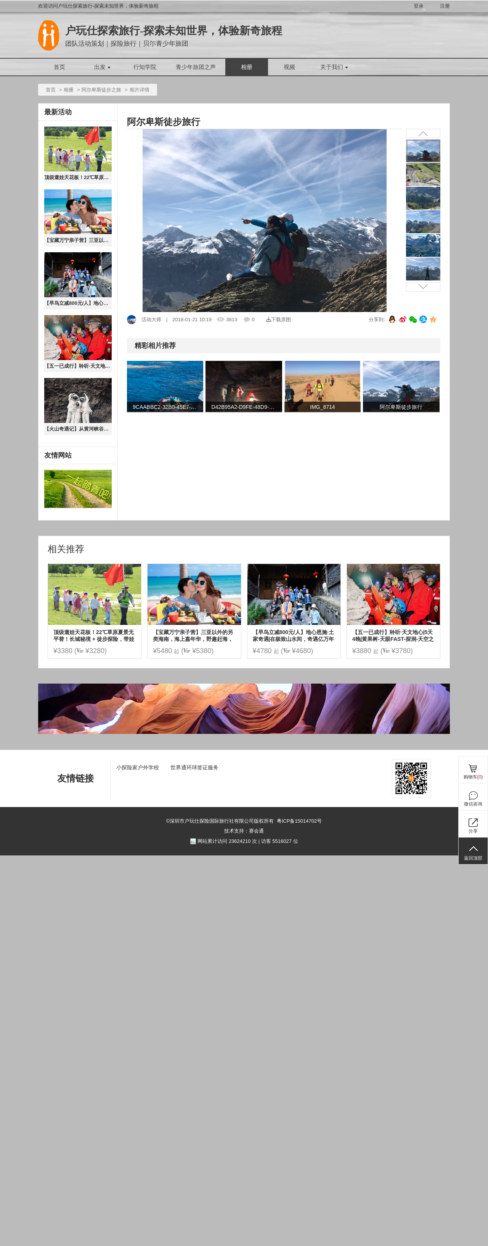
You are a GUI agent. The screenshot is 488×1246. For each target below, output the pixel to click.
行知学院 (144, 67)
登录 (419, 6)
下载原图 (278, 319)
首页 (59, 67)
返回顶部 (473, 858)
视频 (289, 67)
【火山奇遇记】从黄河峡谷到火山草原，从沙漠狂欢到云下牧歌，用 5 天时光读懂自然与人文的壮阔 (78, 429)
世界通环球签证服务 (194, 767)
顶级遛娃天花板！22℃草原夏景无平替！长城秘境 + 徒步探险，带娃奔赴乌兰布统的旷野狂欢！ (78, 177)
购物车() (473, 777)
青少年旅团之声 (196, 67)
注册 (445, 6)
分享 (473, 831)
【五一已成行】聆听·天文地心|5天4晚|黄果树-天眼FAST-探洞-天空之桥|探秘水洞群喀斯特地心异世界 (78, 366)
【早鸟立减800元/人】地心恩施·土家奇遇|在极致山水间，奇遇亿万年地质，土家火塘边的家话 (78, 303)
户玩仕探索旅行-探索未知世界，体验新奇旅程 (173, 31)
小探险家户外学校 (137, 767)
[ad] (244, 732)
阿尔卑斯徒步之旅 (101, 90)
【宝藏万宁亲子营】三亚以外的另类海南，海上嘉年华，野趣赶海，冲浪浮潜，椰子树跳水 (78, 240)
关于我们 (334, 67)
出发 (102, 67)
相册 (246, 67)
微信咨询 (473, 804)
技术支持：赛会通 (244, 831)
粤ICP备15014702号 (299, 821)
